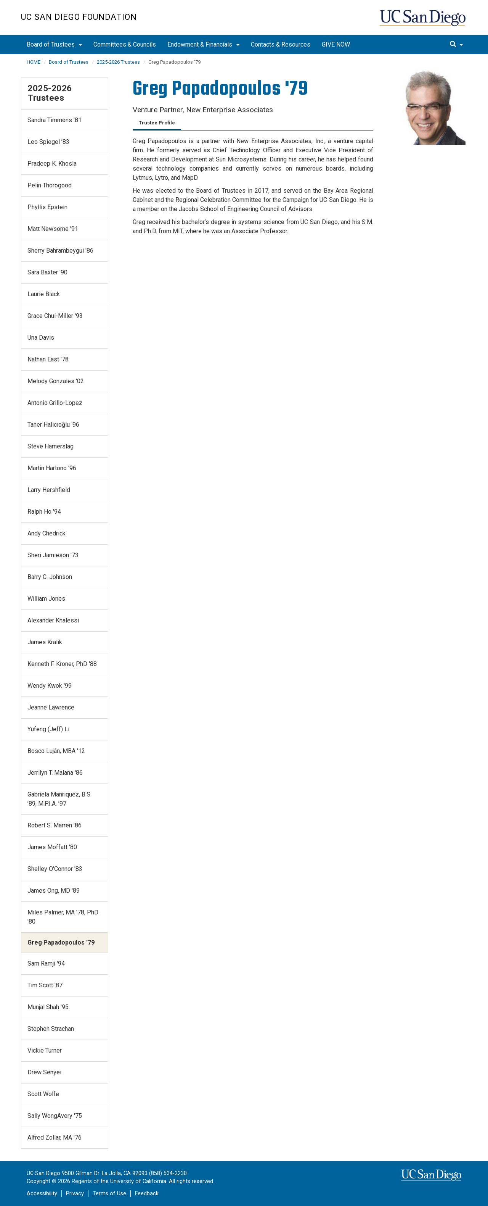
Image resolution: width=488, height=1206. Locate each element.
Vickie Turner (44, 1050)
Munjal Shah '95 (48, 1007)
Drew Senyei (44, 1072)
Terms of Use (109, 1193)
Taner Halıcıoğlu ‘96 (53, 424)
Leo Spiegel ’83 (48, 141)
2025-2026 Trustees (118, 62)
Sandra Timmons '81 (54, 120)
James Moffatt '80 (52, 847)
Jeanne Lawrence (50, 707)
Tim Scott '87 (45, 985)
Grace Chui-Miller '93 (55, 315)
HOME (33, 62)
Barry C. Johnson (49, 576)
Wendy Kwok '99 (49, 685)
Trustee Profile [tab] (157, 123)
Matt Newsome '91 (52, 228)
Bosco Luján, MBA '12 (56, 751)
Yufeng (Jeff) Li (48, 729)
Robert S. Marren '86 (54, 825)
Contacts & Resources (280, 44)
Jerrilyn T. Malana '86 (55, 772)
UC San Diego (423, 21)
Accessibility (42, 1193)
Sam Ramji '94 (46, 963)
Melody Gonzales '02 (55, 381)
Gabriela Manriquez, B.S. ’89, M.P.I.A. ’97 (59, 799)
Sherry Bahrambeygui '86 (60, 250)
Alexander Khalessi (53, 620)
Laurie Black (43, 294)
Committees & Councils (124, 44)
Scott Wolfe (43, 1094)
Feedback (147, 1193)
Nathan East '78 (48, 359)
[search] (456, 44)
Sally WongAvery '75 (54, 1115)
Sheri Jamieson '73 (53, 555)
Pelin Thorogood (49, 185)
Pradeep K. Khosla (52, 163)
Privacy (75, 1193)
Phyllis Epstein (47, 207)
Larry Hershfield (48, 489)
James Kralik (44, 642)
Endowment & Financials (203, 44)
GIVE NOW (336, 44)
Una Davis (40, 337)
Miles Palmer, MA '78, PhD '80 (62, 917)
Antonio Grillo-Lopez (54, 402)
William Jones (46, 598)
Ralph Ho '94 (44, 511)
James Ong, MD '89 (53, 890)
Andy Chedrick (46, 533)
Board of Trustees (54, 44)
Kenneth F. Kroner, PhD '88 (62, 663)
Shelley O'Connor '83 (54, 868)
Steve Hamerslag (50, 446)
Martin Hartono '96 (51, 468)
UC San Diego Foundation (79, 17)
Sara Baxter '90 (47, 272)
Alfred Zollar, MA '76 (54, 1137)
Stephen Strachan (50, 1028)
